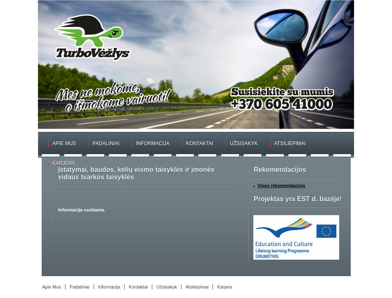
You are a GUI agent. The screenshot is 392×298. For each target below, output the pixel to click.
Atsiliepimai (289, 143)
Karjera (63, 163)
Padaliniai (105, 143)
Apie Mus (64, 143)
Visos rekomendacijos (281, 185)
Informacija (153, 143)
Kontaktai (199, 143)
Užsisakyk (243, 143)
